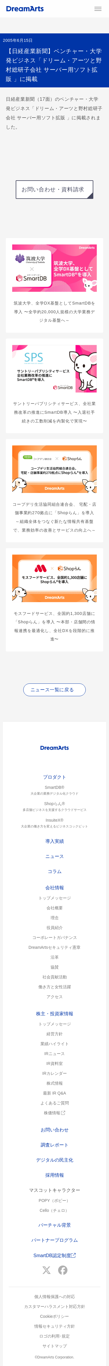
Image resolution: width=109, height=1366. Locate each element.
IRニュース (54, 1053)
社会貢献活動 (54, 977)
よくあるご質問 (54, 1103)
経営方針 (55, 1034)
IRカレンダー (54, 1073)
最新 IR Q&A (54, 1093)
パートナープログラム (54, 1240)
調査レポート (55, 1144)
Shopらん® (54, 806)
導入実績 (54, 841)
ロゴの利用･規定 (54, 1336)
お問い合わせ (55, 1129)
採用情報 (54, 1175)
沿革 (55, 957)
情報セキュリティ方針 (54, 1326)
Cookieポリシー (54, 1316)
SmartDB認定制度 (54, 1255)
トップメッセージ (54, 898)
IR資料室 (55, 1063)
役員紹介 (55, 927)
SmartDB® (54, 790)
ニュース (54, 856)
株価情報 (54, 1113)
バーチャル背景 (54, 1225)
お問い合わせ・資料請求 (53, 189)
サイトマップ (54, 1346)
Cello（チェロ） (54, 1210)
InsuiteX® (54, 823)
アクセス (55, 996)
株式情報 (55, 1083)
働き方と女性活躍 (54, 987)
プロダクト (54, 777)
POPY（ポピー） (54, 1200)
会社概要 (55, 908)
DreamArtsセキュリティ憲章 (54, 947)
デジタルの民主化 (54, 1160)
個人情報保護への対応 (54, 1296)
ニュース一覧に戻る (52, 689)
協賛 (55, 967)
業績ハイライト (54, 1043)
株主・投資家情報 (54, 1013)
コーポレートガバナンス (54, 937)
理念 (55, 917)
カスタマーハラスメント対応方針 (54, 1306)
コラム (55, 871)
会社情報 (54, 887)
